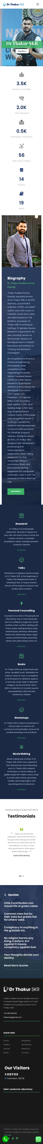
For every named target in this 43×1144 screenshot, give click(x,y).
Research (26, 1048)
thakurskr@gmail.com (12, 1017)
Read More (22, 51)
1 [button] (20, 876)
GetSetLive (26, 1044)
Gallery (6, 1044)
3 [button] (23, 876)
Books (6, 1052)
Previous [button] (5, 852)
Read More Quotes (16, 965)
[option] (21, 841)
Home (6, 1040)
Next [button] (38, 852)
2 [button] (21, 876)
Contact (25, 1052)
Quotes (6, 1048)
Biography (26, 1040)
